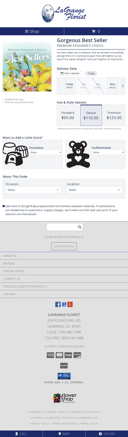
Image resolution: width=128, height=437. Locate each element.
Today (91, 73)
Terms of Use (89, 423)
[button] (64, 376)
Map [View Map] (64, 434)
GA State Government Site (80, 417)
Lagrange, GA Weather (45, 417)
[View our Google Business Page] (64, 306)
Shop (32, 31)
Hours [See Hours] (107, 434)
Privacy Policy (40, 423)
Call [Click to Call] (21, 434)
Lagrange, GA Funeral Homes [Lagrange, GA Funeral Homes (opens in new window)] (46, 411)
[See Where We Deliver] (64, 246)
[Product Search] (65, 227)
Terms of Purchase (65, 423)
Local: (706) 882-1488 (64, 332)
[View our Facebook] (58, 306)
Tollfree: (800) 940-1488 (64, 338)
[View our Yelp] (70, 306)
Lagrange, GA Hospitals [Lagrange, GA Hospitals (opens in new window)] (85, 411)
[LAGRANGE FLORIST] (64, 22)
